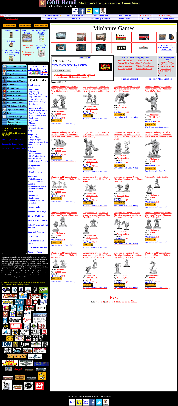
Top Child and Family (38, 96)
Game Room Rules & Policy (14, 148)
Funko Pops (34, 198)
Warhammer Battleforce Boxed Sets (165, 71)
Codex (163, 75)
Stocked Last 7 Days (37, 212)
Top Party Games (36, 94)
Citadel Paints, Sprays (145, 66)
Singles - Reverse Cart (38, 142)
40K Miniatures (35, 179)
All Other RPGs (35, 172)
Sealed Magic (34, 137)
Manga (32, 123)
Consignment (34, 104)
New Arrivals (34, 207)
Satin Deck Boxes (125, 60)
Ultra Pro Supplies (143, 63)
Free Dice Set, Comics (37, 220)
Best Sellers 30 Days (37, 101)
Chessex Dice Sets (125, 66)
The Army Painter (125, 69)
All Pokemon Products (38, 161)
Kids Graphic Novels (38, 115)
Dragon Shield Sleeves (127, 63)
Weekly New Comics (38, 110)
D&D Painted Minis (37, 186)
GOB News (33, 236)
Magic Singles (35, 139)
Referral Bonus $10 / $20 (27, 46)
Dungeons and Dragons (34, 166)
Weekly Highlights (36, 216)
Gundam (32, 203)
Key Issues (33, 120)
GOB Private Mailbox (37, 248)
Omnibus (33, 125)
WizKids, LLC (60, 114)
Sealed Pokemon (36, 153)
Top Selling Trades (37, 113)
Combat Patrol (166, 62)
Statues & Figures (36, 200)
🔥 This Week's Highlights (27, 53)
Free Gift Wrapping (37, 232)
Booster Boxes (35, 158)
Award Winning (35, 99)
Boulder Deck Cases (144, 69)
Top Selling (34, 91)
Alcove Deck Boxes (144, 60)
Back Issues (34, 118)
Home (2, 16)
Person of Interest (36, 252)
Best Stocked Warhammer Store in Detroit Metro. (166, 47)
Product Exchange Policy (12, 144)
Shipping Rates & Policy (12, 139)
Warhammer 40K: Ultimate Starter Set (166, 65)
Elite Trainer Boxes (37, 156)
